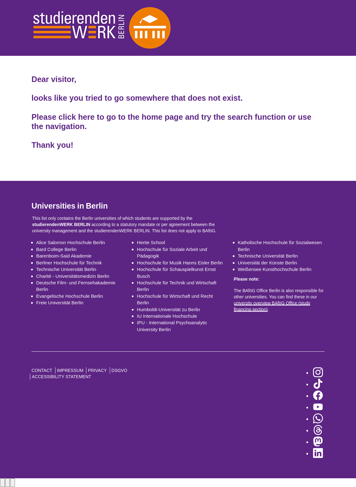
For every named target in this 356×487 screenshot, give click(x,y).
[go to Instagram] (318, 372)
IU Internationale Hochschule (167, 316)
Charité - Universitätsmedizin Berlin (72, 276)
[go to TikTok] (318, 384)
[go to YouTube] (318, 407)
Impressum (70, 370)
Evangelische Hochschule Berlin (69, 296)
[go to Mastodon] (318, 442)
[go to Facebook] (318, 395)
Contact (41, 370)
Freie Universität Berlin (60, 302)
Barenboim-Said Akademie (64, 255)
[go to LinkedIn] (318, 453)
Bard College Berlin (56, 249)
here (86, 117)
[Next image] (7, 482)
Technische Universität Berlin (66, 269)
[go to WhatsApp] (318, 419)
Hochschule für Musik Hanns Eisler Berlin (180, 262)
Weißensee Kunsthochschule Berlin (275, 269)
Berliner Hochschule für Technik (69, 262)
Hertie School (151, 242)
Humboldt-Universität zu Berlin (168, 309)
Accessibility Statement (61, 376)
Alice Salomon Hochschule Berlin (70, 242)
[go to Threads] (318, 430)
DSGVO (119, 370)
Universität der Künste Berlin (267, 262)
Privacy (97, 370)
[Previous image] (2, 482)
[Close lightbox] (12, 482)
